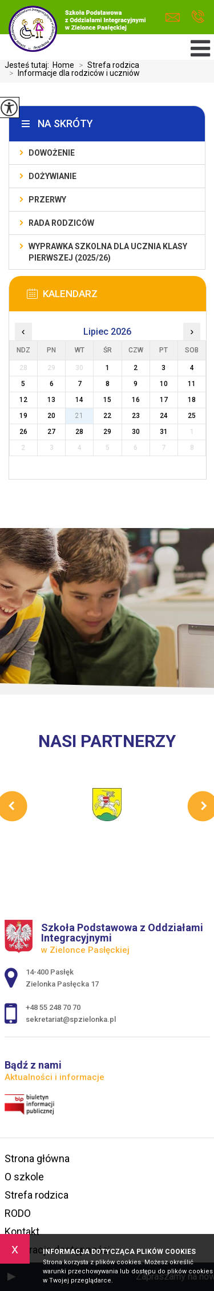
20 (51, 416)
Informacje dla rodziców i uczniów (72, 73)
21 (79, 416)
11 (192, 384)
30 (136, 432)
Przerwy (47, 199)
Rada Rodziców (61, 223)
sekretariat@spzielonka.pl (172, 17)
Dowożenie (52, 152)
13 (51, 400)
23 (136, 416)
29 (107, 432)
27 (51, 432)
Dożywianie (52, 176)
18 (192, 400)
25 (192, 416)
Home (63, 65)
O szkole (24, 1177)
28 (79, 432)
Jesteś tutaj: (29, 65)
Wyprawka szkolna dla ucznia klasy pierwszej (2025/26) (108, 252)
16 (136, 400)
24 (164, 416)
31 (164, 432)
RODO (18, 1213)
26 (23, 432)
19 (23, 416)
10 (164, 384)
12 (23, 400)
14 (79, 400)
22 (107, 416)
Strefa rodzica (106, 65)
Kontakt (22, 1231)
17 (164, 400)
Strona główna (37, 1158)
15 (107, 400)
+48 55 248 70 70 (197, 16)
